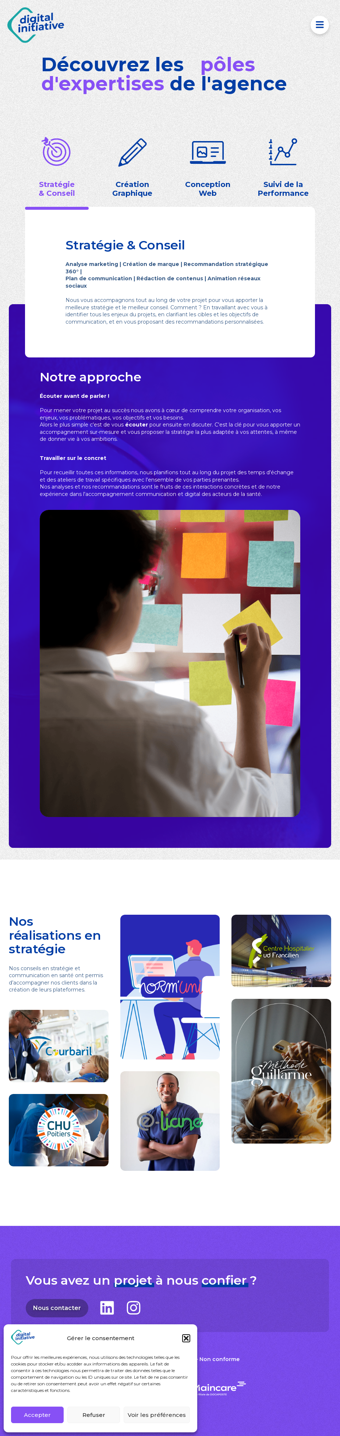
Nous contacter (60, 1308)
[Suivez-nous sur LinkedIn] (107, 1308)
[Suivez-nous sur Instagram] (133, 1308)
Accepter (37, 1414)
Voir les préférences (157, 1414)
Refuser (93, 1414)
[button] (186, 1338)
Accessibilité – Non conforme (199, 1359)
